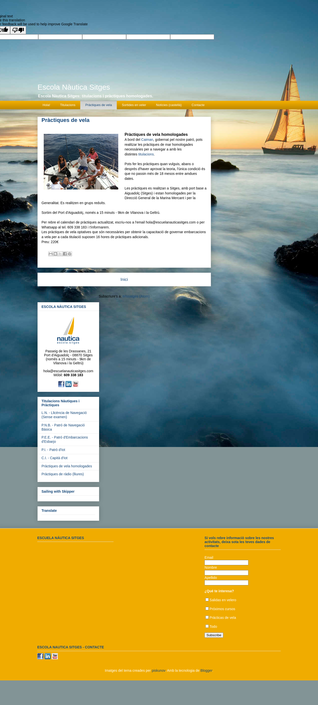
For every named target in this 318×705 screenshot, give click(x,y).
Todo (213, 627)
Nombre (210, 567)
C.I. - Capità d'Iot (54, 458)
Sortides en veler (134, 105)
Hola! (46, 105)
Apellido (210, 578)
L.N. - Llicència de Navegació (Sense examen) (64, 415)
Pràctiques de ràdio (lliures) (62, 474)
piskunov (158, 670)
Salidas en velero (222, 600)
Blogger (206, 670)
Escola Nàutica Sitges (74, 87)
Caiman (147, 140)
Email (208, 557)
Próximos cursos (222, 609)
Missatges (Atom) (136, 296)
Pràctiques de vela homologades (66, 466)
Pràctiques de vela (98, 105)
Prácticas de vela (222, 618)
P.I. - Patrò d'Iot (53, 450)
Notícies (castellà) (169, 105)
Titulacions (68, 105)
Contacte (198, 105)
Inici (124, 279)
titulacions (146, 154)
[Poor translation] (18, 30)
